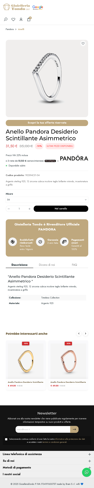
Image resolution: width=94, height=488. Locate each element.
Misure (9, 193)
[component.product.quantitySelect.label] (19, 209)
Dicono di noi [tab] (47, 265)
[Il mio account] (21, 19)
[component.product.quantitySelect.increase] (30, 209)
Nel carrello (61, 208)
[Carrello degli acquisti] (29, 19)
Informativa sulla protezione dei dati (70, 439)
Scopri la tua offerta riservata (47, 123)
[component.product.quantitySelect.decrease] (9, 209)
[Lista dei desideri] (13, 19)
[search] (5, 19)
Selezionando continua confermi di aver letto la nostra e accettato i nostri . (47, 440)
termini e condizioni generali (55, 442)
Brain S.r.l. (70, 484)
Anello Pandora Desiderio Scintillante (25, 382)
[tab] (19, 265)
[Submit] (74, 429)
